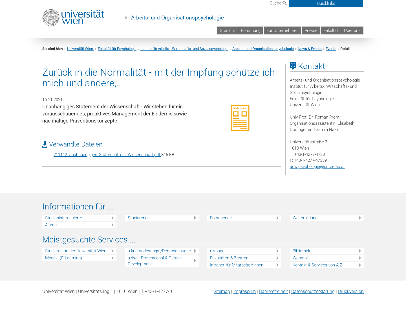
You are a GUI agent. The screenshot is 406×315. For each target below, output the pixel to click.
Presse (310, 30)
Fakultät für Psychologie (117, 49)
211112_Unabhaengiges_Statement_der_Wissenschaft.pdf (107, 154)
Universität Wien (80, 49)
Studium (227, 30)
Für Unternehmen (282, 30)
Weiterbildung (305, 217)
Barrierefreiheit (273, 291)
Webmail (300, 258)
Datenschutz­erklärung (313, 291)
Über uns (352, 30)
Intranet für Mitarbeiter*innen (236, 265)
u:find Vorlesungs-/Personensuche (159, 250)
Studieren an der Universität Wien (75, 250)
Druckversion (351, 291)
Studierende (139, 217)
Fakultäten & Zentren (229, 258)
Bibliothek (301, 250)
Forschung (251, 30)
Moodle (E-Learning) (63, 258)
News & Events (310, 49)
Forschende (221, 217)
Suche (278, 3)
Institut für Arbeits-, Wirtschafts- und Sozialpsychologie (184, 49)
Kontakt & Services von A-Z (317, 265)
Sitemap (222, 291)
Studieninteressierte (63, 217)
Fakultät (330, 30)
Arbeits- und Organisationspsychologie (177, 18)
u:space (217, 250)
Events (331, 49)
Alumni (51, 225)
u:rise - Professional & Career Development (154, 260)
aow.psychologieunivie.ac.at (317, 166)
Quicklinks (326, 3)
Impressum (244, 291)
